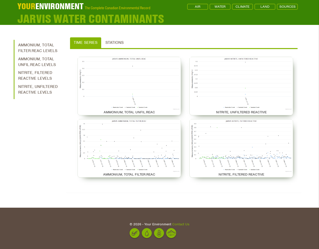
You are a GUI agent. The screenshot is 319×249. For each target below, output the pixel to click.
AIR (197, 6)
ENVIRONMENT (50, 6)
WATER (220, 6)
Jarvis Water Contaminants (90, 18)
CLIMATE (242, 6)
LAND (264, 6)
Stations (114, 42)
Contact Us (180, 224)
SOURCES (287, 6)
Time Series (85, 42)
